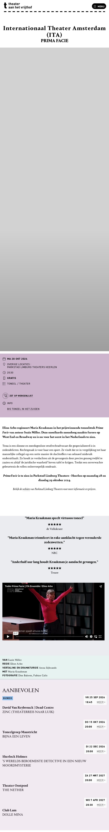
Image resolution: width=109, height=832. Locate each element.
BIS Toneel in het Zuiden (23, 409)
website (26, 489)
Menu (99, 6)
